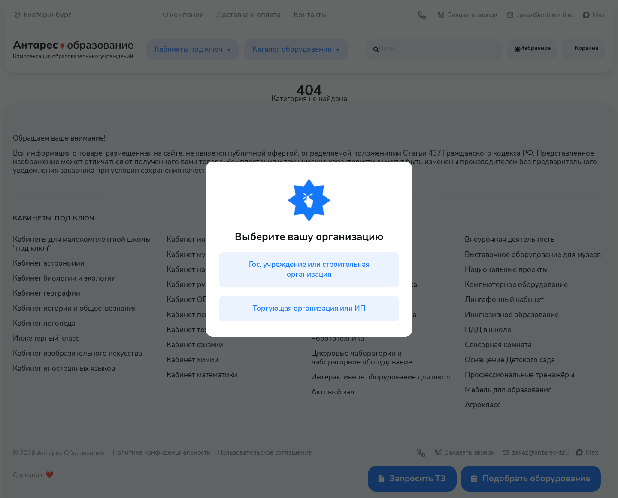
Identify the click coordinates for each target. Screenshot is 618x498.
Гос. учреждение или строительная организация (309, 269)
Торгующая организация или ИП (309, 308)
